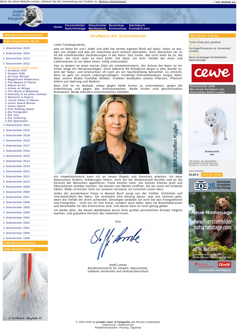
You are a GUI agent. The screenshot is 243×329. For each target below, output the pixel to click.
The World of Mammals (23, 91)
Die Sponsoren (18, 120)
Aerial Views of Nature (23, 100)
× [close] (214, 2)
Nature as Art (17, 85)
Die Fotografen (18, 112)
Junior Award (16, 106)
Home (58, 26)
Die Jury (13, 114)
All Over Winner (18, 76)
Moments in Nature (20, 97)
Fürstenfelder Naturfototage (76, 27)
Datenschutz (126, 324)
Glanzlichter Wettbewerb (98, 27)
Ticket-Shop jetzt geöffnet (205, 42)
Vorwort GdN (16, 73)
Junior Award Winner (22, 103)
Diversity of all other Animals (27, 94)
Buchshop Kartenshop (118, 27)
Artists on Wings (19, 88)
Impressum (109, 324)
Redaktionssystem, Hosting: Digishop (118, 327)
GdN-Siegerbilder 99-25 (21, 41)
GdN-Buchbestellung (19, 242)
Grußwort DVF (17, 70)
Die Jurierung (17, 117)
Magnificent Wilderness (23, 79)
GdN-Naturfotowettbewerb (23, 35)
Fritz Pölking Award (21, 109)
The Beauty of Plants (22, 82)
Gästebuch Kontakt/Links (140, 27)
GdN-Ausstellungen (18, 249)
